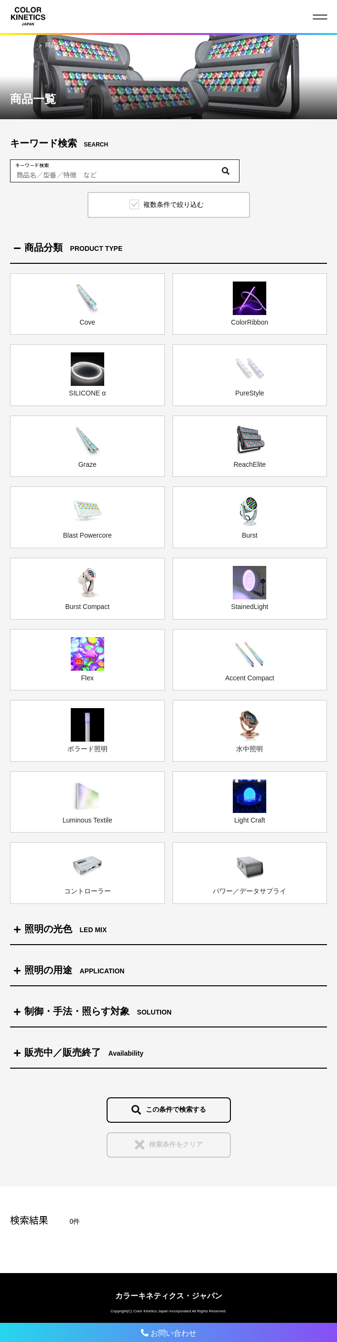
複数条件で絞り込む (173, 204)
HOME (26, 45)
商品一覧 (56, 45)
